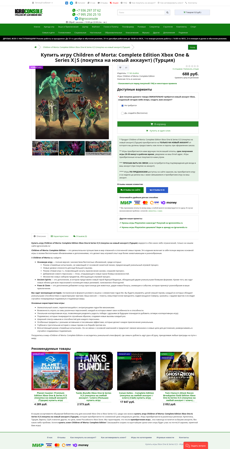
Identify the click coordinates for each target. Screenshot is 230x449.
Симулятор (154, 26)
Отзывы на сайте (130, 190)
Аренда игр (49, 26)
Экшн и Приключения (68, 26)
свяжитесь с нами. (155, 211)
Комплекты (181, 26)
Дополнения (169, 32)
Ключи (37, 26)
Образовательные (113, 32)
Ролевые (142, 26)
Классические (132, 32)
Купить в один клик (157, 130)
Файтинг (96, 26)
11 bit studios (133, 73)
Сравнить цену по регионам (187, 77)
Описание (40, 236)
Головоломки (64, 32)
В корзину (158, 124)
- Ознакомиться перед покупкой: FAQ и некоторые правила (147, 83)
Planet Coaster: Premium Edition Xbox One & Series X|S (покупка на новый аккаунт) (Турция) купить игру (50, 396)
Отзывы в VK (157, 190)
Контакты (191, 2)
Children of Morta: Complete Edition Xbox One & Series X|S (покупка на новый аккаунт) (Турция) (86, 47)
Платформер (128, 26)
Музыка (145, 32)
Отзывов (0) (80, 236)
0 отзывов (177, 69)
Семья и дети (48, 32)
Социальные (80, 32)
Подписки (183, 32)
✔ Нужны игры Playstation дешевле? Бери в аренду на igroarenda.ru (153, 227)
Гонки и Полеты (111, 26)
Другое (156, 32)
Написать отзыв (191, 69)
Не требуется (129, 105)
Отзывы (61, 437)
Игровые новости (165, 437)
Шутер (85, 26)
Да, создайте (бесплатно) (134, 113)
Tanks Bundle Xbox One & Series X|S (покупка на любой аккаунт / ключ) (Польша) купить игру (93, 396)
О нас (50, 437)
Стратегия (168, 26)
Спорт (193, 26)
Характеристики (59, 236)
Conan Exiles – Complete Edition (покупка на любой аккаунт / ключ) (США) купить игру (136, 395)
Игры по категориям (141, 437)
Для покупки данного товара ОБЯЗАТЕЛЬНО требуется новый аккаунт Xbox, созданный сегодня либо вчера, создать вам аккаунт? (156, 98)
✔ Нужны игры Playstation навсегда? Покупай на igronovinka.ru (151, 223)
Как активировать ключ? (113, 437)
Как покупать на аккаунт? (83, 437)
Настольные (95, 32)
